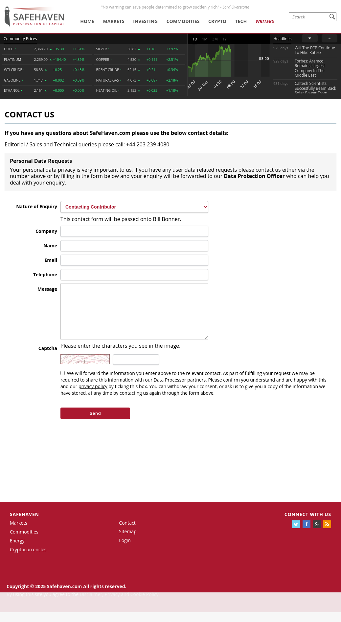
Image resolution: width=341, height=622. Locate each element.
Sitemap (127, 541)
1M (204, 39)
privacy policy (93, 396)
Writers (265, 21)
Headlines (282, 38)
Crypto (217, 21)
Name (50, 245)
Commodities (183, 21)
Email (50, 260)
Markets (114, 21)
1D (195, 39)
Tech (241, 21)
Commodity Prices (20, 38)
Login (124, 550)
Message (47, 289)
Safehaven (24, 524)
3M (214, 39)
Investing (145, 21)
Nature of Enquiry (36, 206)
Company (46, 231)
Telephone (45, 274)
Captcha (47, 358)
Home (87, 21)
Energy (17, 550)
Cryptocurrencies (28, 559)
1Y (225, 39)
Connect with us (307, 524)
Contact (127, 533)
